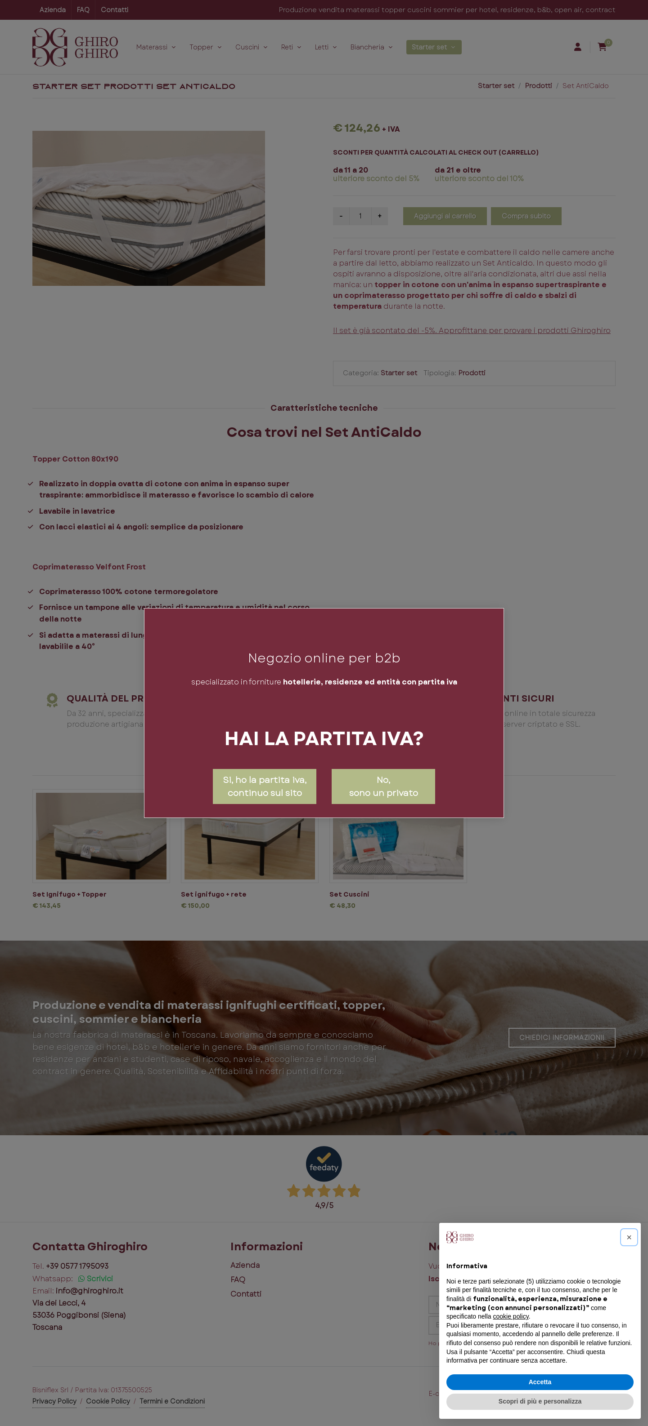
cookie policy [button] (511, 1316)
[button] (629, 1237)
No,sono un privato (383, 786)
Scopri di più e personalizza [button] (540, 1401)
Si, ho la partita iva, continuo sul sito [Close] (264, 786)
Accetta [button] (540, 1382)
